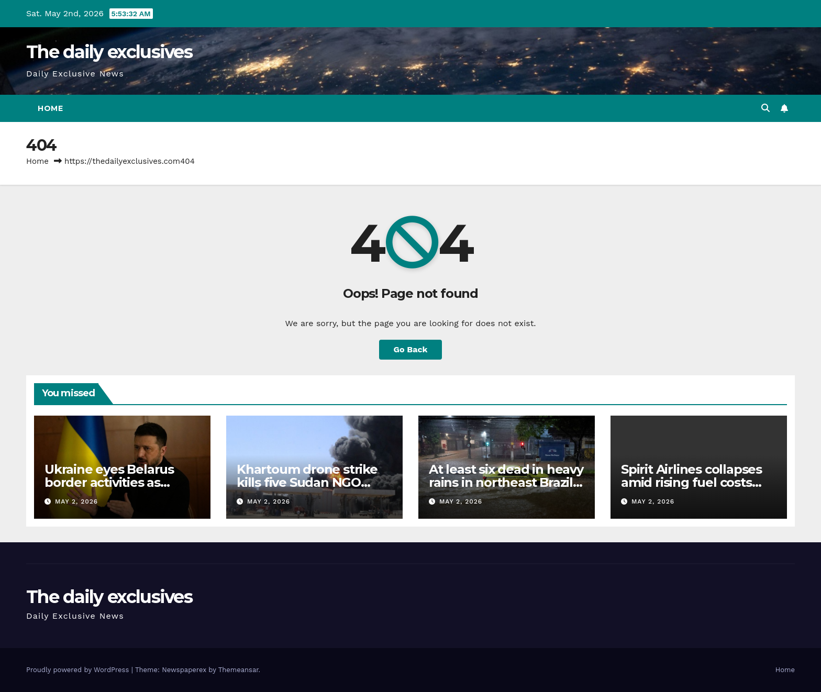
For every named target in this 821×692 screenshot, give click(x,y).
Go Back (411, 349)
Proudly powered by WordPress (78, 670)
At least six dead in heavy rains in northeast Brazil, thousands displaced (506, 482)
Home (50, 108)
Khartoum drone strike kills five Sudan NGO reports (307, 482)
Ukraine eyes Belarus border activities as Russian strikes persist (113, 482)
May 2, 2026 (76, 501)
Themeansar (238, 670)
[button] (765, 108)
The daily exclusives (109, 52)
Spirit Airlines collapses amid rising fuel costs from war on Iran (691, 482)
